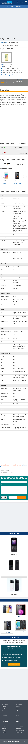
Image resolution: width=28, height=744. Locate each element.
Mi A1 (4, 183)
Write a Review (19, 81)
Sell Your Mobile (10, 6)
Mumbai (4, 708)
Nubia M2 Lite (17, 183)
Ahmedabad (18, 713)
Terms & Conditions (20, 730)
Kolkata (17, 711)
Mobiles (2, 42)
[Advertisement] (14, 22)
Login (21, 2)
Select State (17, 2)
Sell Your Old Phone (14, 637)
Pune (3, 711)
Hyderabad (4, 715)
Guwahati (4, 732)
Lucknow (18, 708)
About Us (18, 724)
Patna (3, 724)
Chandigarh (4, 728)
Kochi (3, 730)
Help (17, 726)
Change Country (19, 732)
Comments (17, 45)
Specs (11, 45)
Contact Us (18, 728)
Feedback (21, 726)
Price (2, 45)
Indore (3, 726)
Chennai (4, 713)
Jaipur (17, 715)
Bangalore (4, 706)
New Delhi (18, 706)
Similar (7, 45)
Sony (6, 42)
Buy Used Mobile (17, 6)
